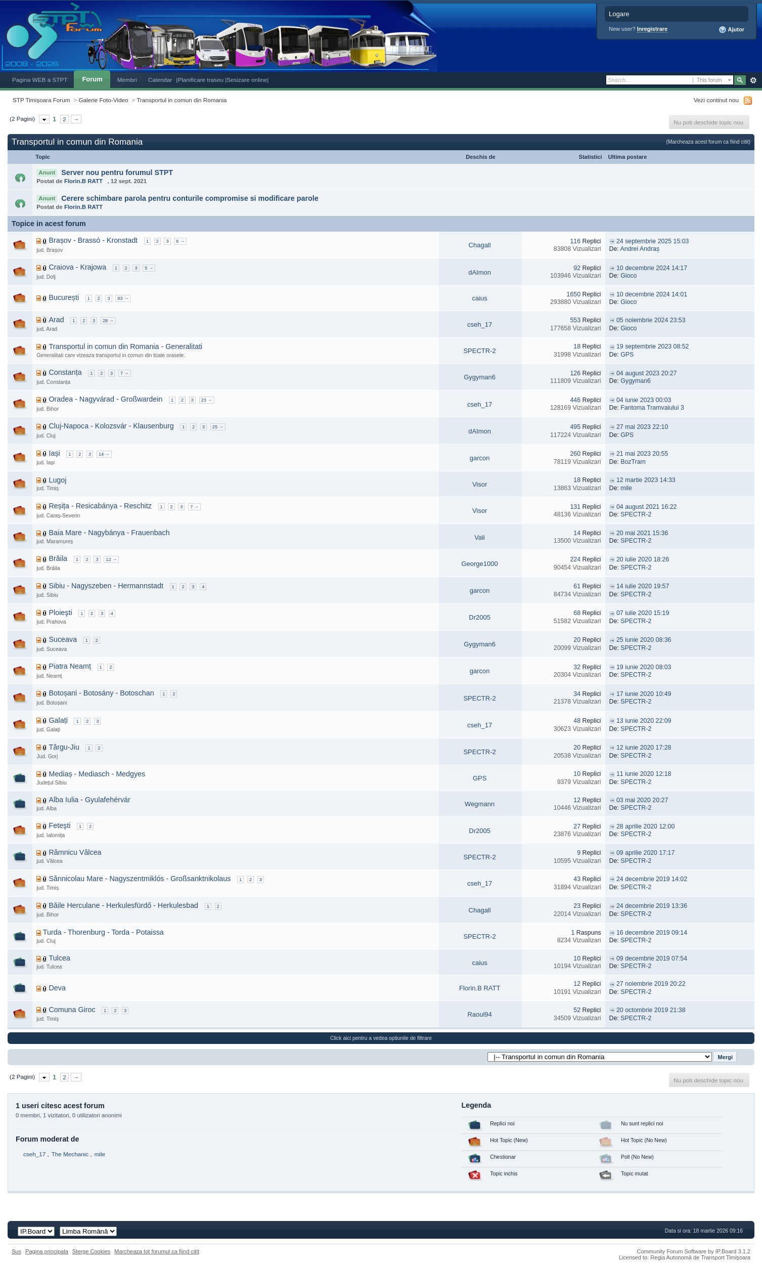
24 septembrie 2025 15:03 (652, 241)
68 (576, 613)
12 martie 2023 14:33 (646, 480)
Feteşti (59, 825)
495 (575, 426)
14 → (104, 454)
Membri (127, 79)
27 (576, 826)
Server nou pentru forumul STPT (117, 172)
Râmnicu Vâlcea (75, 852)
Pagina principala (46, 1251)
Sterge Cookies (91, 1251)
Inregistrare (652, 29)
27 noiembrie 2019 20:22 (651, 983)
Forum (92, 79)
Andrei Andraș (640, 248)
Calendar (160, 79)
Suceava (63, 639)
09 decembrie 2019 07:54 (651, 958)
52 (576, 1010)
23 (576, 905)
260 (575, 453)
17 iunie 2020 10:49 (643, 693)
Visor (479, 484)
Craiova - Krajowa (77, 267)
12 (576, 800)
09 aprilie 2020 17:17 (645, 852)
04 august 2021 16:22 (646, 506)
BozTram (633, 461)
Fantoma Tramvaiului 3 (652, 407)
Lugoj (57, 480)
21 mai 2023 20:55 (642, 453)
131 (575, 506)
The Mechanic (70, 1154)
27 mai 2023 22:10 (642, 426)
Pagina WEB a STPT (39, 79)
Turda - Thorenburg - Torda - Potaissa (103, 932)
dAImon (479, 272)
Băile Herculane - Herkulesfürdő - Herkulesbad (123, 905)
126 (575, 373)
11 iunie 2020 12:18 (643, 773)
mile (626, 488)
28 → (108, 320)
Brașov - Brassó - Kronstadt (93, 240)
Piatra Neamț (70, 666)
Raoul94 (479, 1014)
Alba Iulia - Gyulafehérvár (89, 800)
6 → (180, 241)
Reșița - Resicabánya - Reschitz (100, 506)
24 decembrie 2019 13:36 (651, 905)
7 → (124, 373)
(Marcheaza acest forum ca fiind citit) (708, 142)
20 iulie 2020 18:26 (642, 559)
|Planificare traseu (200, 79)
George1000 (479, 563)
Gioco (628, 275)
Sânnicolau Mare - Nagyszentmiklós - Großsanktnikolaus (140, 879)
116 (575, 241)
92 (576, 268)
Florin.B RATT (83, 181)
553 (575, 320)
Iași (54, 453)
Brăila (58, 558)
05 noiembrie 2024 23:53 (651, 320)
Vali (479, 537)
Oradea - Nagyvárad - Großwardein (105, 399)
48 (576, 720)
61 (576, 586)
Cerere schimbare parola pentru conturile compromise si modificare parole (190, 198)
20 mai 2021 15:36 (642, 533)
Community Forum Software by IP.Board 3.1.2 (693, 1251)
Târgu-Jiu (64, 747)
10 (576, 773)
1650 (573, 294)
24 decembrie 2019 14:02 (651, 879)
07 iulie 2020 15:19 (642, 613)
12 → (111, 559)
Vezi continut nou (716, 100)
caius (479, 298)
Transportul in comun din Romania (182, 100)
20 (576, 639)
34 (576, 693)
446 (575, 400)
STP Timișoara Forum (41, 100)
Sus (16, 1251)
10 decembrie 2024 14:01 (651, 294)
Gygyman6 (480, 377)
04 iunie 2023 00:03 (643, 400)
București (64, 297)
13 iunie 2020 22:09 (643, 720)
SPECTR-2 (479, 351)
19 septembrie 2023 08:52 (652, 346)
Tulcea (59, 958)
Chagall (480, 245)
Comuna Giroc (72, 1010)
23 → (206, 400)
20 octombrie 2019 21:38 (651, 1010)
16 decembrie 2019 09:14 (651, 932)
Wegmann (480, 804)
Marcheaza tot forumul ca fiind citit (156, 1251)
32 (576, 667)
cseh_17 (479, 324)
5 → (149, 268)
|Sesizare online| (246, 79)
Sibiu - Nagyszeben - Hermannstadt (106, 586)
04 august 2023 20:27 (646, 373)
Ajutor (731, 30)
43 (576, 879)
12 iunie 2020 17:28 (643, 747)
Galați (58, 720)
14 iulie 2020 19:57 (642, 586)
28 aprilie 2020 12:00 (645, 826)
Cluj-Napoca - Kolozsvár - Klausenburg (111, 426)
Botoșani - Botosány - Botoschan (101, 693)
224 (575, 559)
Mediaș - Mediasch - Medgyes (97, 774)
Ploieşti (60, 612)
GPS (627, 354)
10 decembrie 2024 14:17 (651, 268)
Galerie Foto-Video (103, 100)
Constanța (65, 372)
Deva (57, 988)
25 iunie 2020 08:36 (643, 639)
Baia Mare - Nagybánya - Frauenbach (109, 533)
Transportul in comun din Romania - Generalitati (125, 346)
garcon (480, 458)
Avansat (753, 80)
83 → (122, 298)
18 (576, 346)
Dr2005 (479, 617)
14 (576, 533)
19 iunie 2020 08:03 (643, 667)
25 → (217, 426)
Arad (56, 320)
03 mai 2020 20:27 (642, 800)
